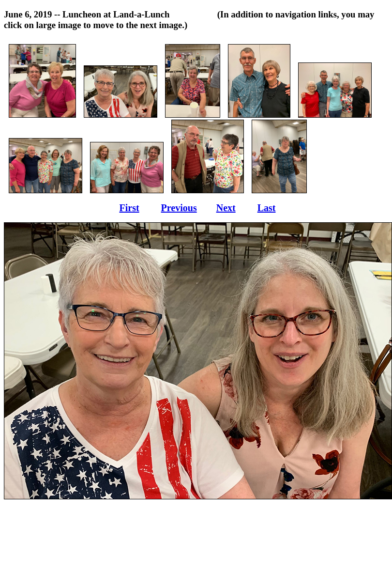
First (129, 207)
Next (226, 207)
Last (266, 207)
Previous (179, 207)
